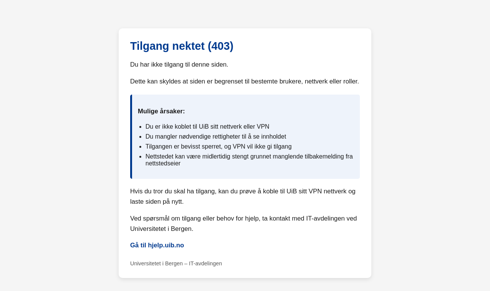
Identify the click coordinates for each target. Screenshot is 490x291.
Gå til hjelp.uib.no (157, 245)
